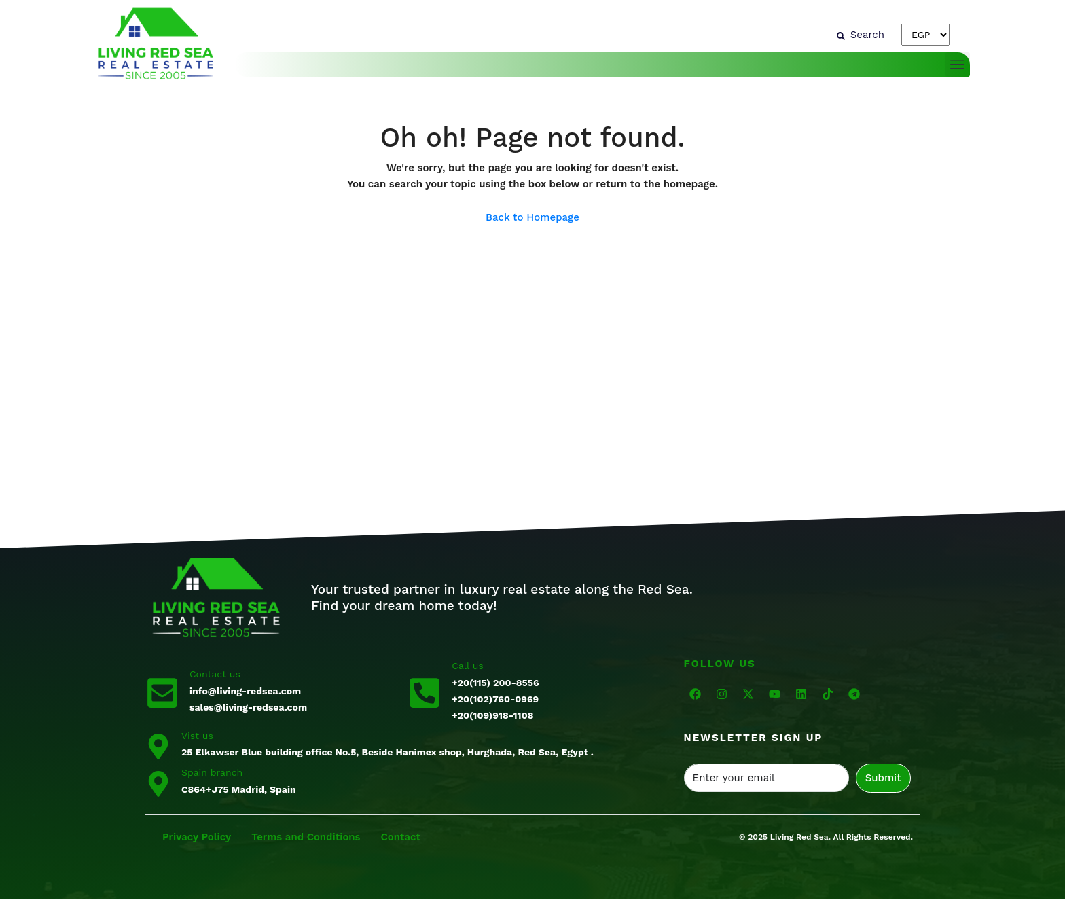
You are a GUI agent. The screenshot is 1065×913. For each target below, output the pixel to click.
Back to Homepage (532, 217)
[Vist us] (158, 745)
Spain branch (211, 772)
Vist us (197, 735)
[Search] (860, 34)
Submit (883, 778)
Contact (400, 837)
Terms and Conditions (306, 837)
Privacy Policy (197, 837)
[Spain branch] (158, 782)
